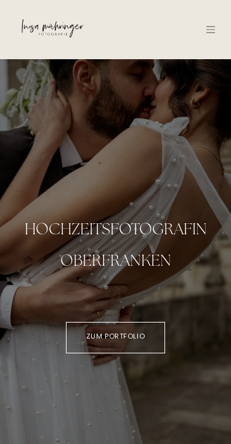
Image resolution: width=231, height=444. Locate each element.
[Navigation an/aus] (211, 29)
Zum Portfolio (115, 337)
